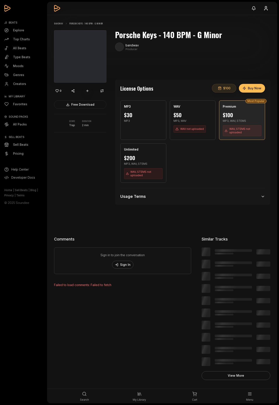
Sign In (123, 264)
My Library (17, 96)
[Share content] (73, 90)
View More (236, 375)
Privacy (9, 195)
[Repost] (102, 90)
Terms (20, 195)
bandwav (58, 23)
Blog (33, 190)
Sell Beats (21, 190)
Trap (72, 125)
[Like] (58, 90)
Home (8, 190)
